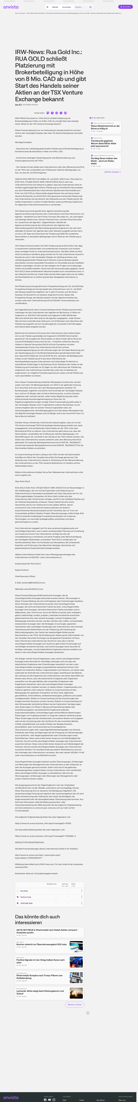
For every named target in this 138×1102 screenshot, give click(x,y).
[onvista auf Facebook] (45, 1100)
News (28, 13)
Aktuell (55, 7)
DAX (64, 1100)
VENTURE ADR (26, 903)
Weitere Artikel (74, 1004)
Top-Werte (100, 1100)
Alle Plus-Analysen (113, 172)
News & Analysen (20, 13)
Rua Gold (24, 891)
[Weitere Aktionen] (81, 890)
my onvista (66, 7)
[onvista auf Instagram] (54, 1100)
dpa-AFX (18, 104)
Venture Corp (25, 897)
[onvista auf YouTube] (49, 1100)
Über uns (122, 1100)
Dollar (82, 1100)
